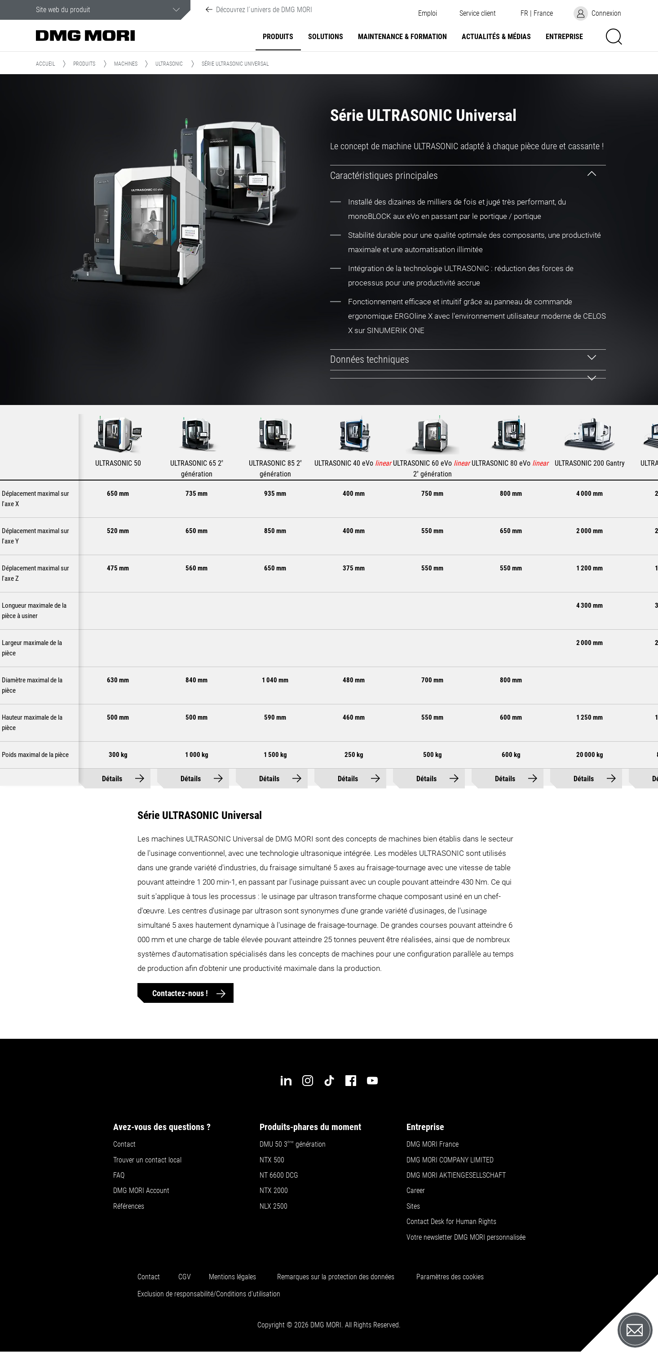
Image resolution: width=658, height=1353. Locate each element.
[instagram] (308, 1080)
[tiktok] (329, 1080)
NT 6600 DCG (279, 1175)
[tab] (468, 175)
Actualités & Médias (496, 37)
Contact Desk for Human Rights (451, 1222)
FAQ (118, 1175)
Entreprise (564, 37)
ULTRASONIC (169, 64)
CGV (184, 1277)
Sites (413, 1206)
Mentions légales (232, 1277)
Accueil (45, 64)
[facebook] (351, 1080)
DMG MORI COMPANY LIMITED (450, 1160)
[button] (477, 13)
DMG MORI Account (141, 1191)
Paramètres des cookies (450, 1277)
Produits (278, 37)
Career (415, 1191)
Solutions (325, 37)
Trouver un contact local (147, 1160)
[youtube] (372, 1080)
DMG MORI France (432, 1144)
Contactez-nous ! (181, 993)
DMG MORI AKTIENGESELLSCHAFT (456, 1175)
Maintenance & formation (402, 37)
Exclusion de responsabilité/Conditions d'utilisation (208, 1294)
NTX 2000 (274, 1191)
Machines (125, 64)
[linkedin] (286, 1080)
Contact (124, 1144)
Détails (112, 778)
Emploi (427, 13)
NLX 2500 (273, 1206)
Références (128, 1206)
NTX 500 (272, 1160)
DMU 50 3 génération (293, 1144)
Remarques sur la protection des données (335, 1277)
